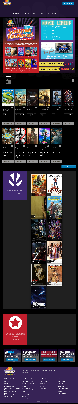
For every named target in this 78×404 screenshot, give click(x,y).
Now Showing (27, 14)
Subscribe (42, 386)
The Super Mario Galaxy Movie (11, 395)
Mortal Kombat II (8, 386)
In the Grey (6, 382)
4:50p (35, 115)
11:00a (53, 115)
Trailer (8, 124)
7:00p (44, 115)
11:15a (65, 115)
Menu (53, 14)
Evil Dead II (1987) (26, 399)
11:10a (41, 153)
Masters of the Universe (27, 382)
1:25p (44, 153)
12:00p (16, 115)
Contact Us (42, 384)
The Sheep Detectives (9, 387)
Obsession (6, 384)
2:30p (56, 153)
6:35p (4, 156)
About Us (42, 387)
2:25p (20, 115)
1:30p (7, 153)
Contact (66, 14)
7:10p (16, 158)
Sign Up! (68, 4)
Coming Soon (37, 14)
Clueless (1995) (25, 394)
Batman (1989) (25, 395)
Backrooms (24, 387)
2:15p (32, 115)
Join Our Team (43, 389)
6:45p (29, 156)
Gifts (60, 14)
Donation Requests (62, 394)
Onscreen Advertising (63, 389)
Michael (5, 394)
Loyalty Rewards (61, 382)
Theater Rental (61, 391)
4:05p (10, 153)
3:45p (47, 153)
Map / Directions (43, 382)
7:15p (65, 117)
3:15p (16, 156)
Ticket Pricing (61, 384)
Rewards (47, 14)
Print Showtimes (68, 168)
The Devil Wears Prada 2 (10, 392)
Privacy (41, 391)
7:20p (16, 117)
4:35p (71, 115)
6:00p (23, 156)
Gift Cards (60, 392)
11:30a (28, 115)
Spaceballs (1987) (26, 397)
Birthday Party (61, 387)
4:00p (35, 153)
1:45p (23, 153)
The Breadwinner (26, 389)
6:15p (41, 156)
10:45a (4, 153)
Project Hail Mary (8, 397)
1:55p (68, 115)
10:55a (16, 153)
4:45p (23, 115)
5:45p (59, 153)
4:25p (4, 115)
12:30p (19, 153)
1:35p (41, 115)
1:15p (32, 153)
